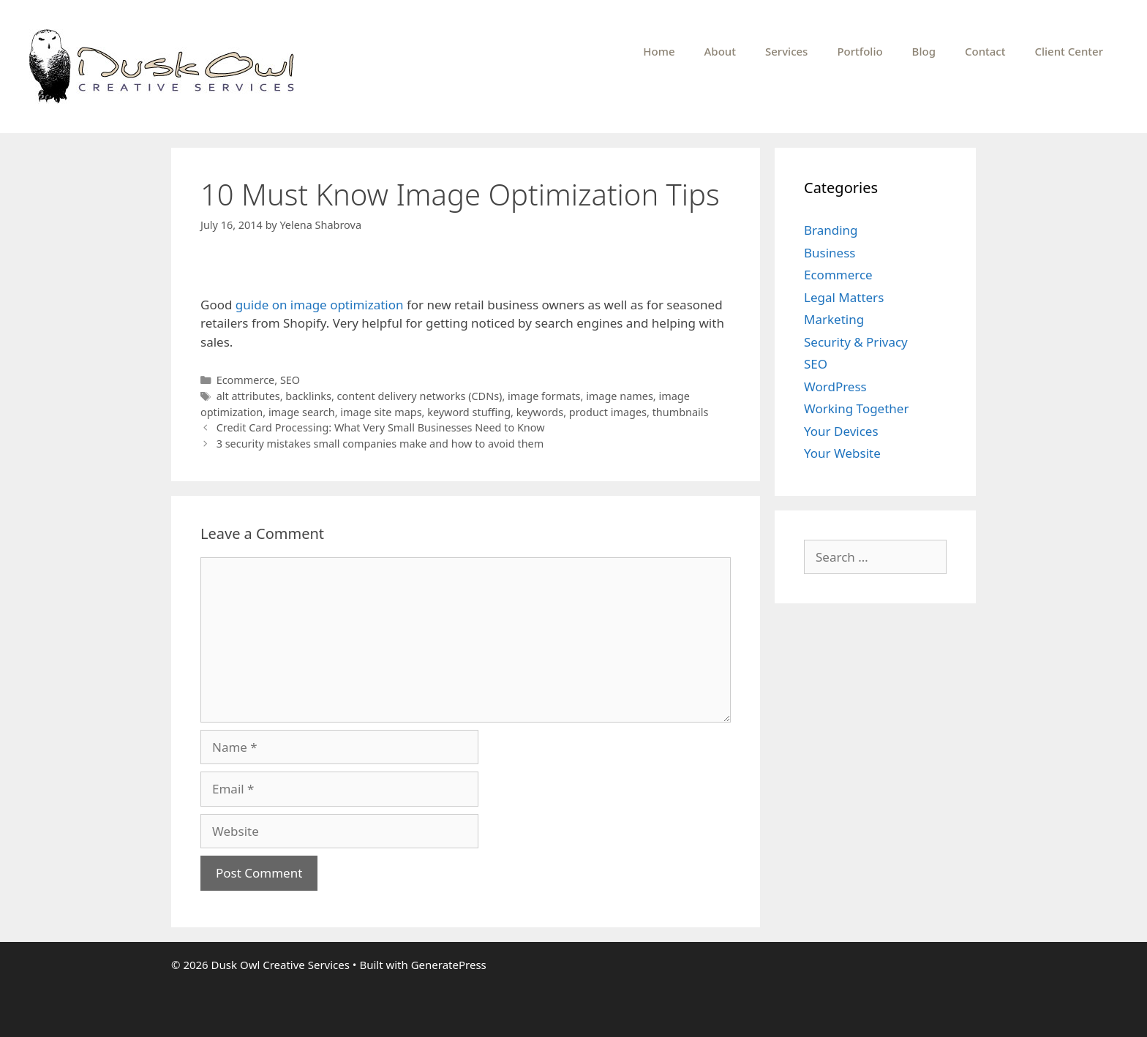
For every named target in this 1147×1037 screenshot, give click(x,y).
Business (829, 252)
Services (786, 51)
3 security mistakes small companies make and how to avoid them (380, 443)
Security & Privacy (856, 341)
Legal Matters (844, 297)
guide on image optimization (320, 304)
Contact (985, 51)
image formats (544, 396)
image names (619, 396)
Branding (831, 230)
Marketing (834, 319)
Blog (924, 51)
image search (301, 412)
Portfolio (859, 51)
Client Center (1068, 51)
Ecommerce (246, 380)
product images (608, 412)
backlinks (308, 396)
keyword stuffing (469, 412)
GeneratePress (448, 964)
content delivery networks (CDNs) (420, 396)
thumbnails (681, 412)
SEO (290, 380)
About (720, 51)
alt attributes (248, 396)
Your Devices (841, 431)
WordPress (835, 386)
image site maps (380, 412)
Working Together (856, 408)
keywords (539, 412)
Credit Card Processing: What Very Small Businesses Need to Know (381, 427)
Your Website (842, 453)
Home (658, 51)
